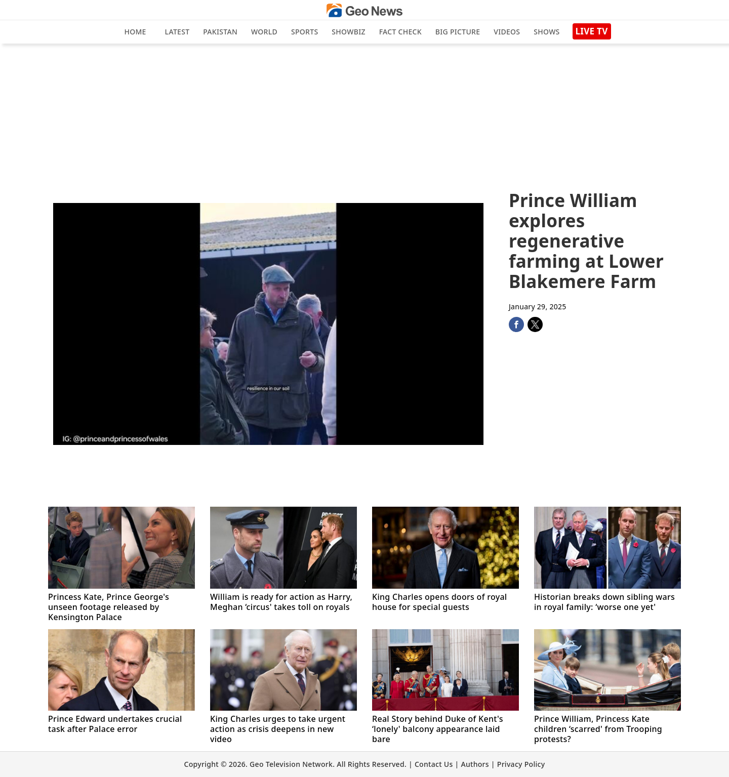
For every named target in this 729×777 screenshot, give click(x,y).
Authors (475, 764)
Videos (507, 31)
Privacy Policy (521, 764)
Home (135, 31)
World (264, 31)
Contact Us (434, 764)
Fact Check (400, 31)
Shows (546, 31)
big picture (457, 31)
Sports (304, 31)
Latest (177, 31)
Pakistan (220, 31)
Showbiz (348, 31)
